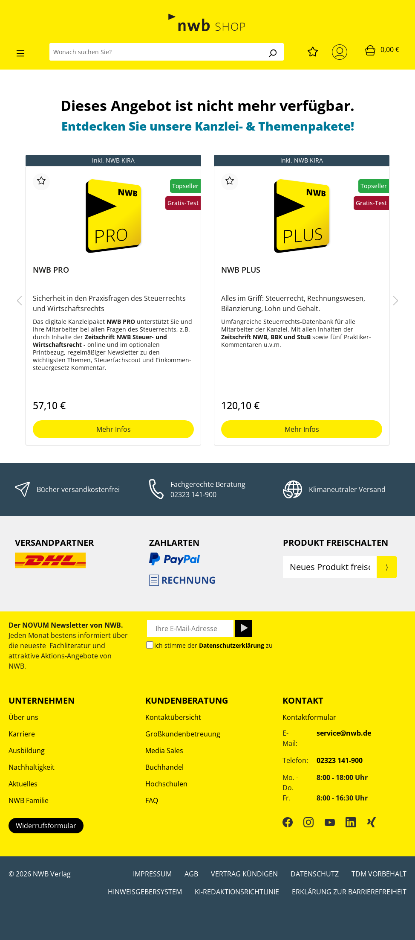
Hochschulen (166, 784)
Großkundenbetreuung (182, 734)
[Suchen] (272, 52)
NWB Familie (29, 800)
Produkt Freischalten (335, 542)
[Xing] (371, 822)
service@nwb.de (344, 733)
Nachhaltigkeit (32, 767)
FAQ (151, 800)
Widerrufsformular (46, 825)
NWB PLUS (240, 270)
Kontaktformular (309, 717)
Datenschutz (315, 874)
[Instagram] (308, 822)
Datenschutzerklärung (231, 645)
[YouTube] (330, 822)
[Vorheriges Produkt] (19, 300)
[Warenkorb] (382, 49)
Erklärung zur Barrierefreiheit (349, 891)
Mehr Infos (113, 429)
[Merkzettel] (313, 50)
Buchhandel (164, 767)
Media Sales (164, 750)
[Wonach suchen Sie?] (155, 52)
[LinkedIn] (351, 822)
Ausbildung (27, 750)
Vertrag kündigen (244, 874)
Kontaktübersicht (173, 717)
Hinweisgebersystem (145, 891)
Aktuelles (23, 784)
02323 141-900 (193, 494)
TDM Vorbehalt (379, 874)
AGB (191, 874)
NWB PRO (51, 270)
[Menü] (20, 52)
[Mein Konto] (341, 52)
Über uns (23, 717)
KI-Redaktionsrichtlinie (237, 891)
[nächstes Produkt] (395, 300)
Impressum (152, 874)
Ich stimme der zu (213, 645)
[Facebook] (287, 822)
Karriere (22, 734)
